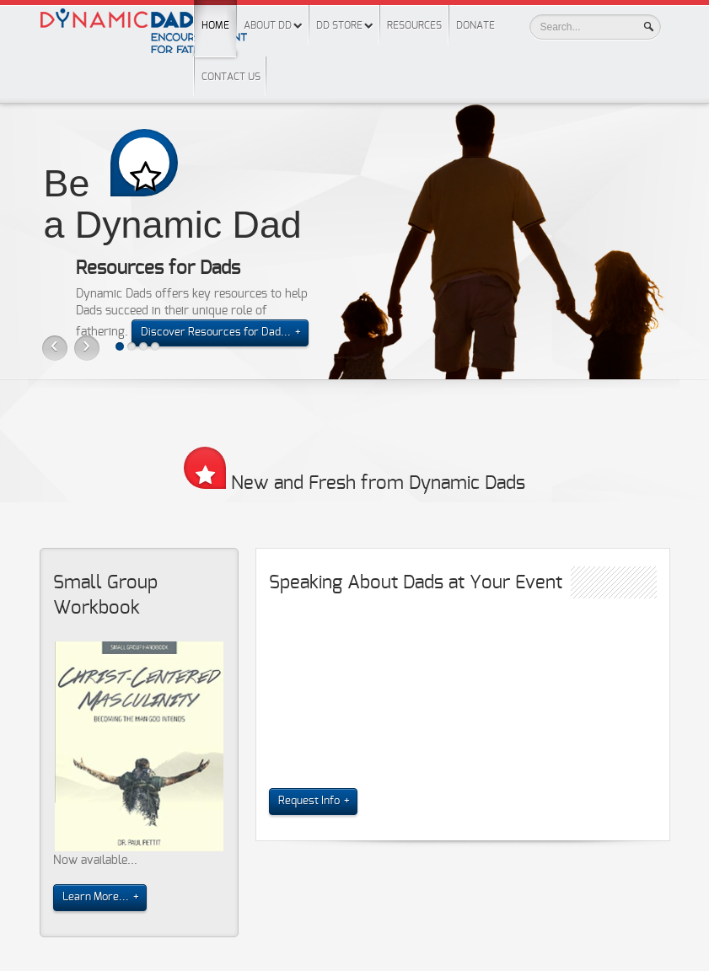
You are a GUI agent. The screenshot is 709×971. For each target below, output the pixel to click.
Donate (475, 25)
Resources (414, 25)
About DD (268, 25)
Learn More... (95, 897)
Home (215, 15)
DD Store (339, 25)
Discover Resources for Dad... (216, 332)
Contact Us (231, 77)
